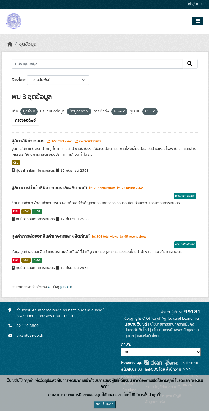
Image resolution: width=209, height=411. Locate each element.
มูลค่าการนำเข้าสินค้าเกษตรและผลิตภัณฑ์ (50, 187)
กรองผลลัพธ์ (25, 120)
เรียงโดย (18, 80)
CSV (15, 163)
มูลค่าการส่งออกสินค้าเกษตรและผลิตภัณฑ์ (51, 236)
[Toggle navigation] (197, 21)
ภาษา (125, 344)
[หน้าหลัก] (10, 44)
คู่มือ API (65, 286)
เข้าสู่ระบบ (195, 4)
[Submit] (190, 64)
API (50, 286)
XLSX (37, 211)
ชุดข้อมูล (27, 44)
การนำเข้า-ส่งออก (185, 196)
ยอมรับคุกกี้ (104, 404)
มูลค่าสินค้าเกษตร (28, 140)
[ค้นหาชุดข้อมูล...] (97, 64)
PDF (15, 211)
